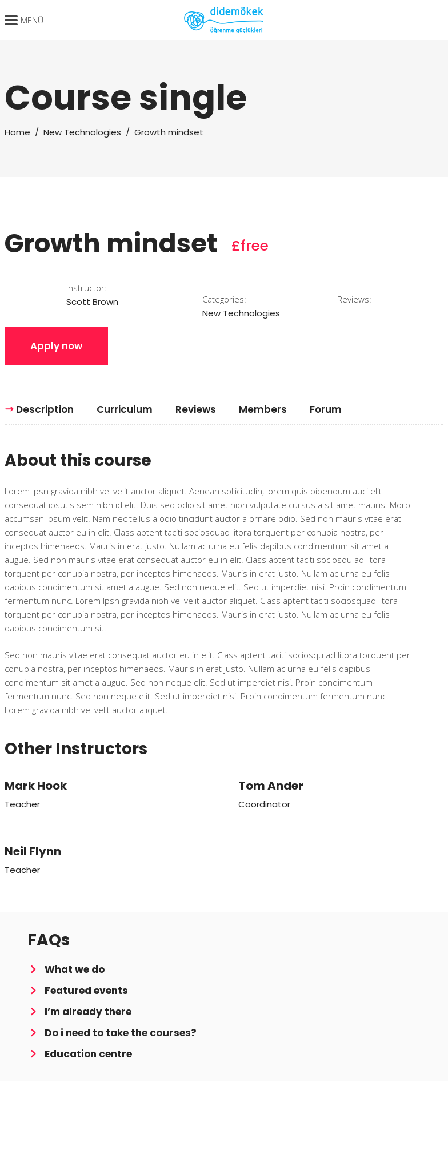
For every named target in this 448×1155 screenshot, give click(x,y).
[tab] (45, 409)
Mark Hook (36, 786)
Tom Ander (270, 786)
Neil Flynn (33, 851)
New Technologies (82, 132)
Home (17, 132)
